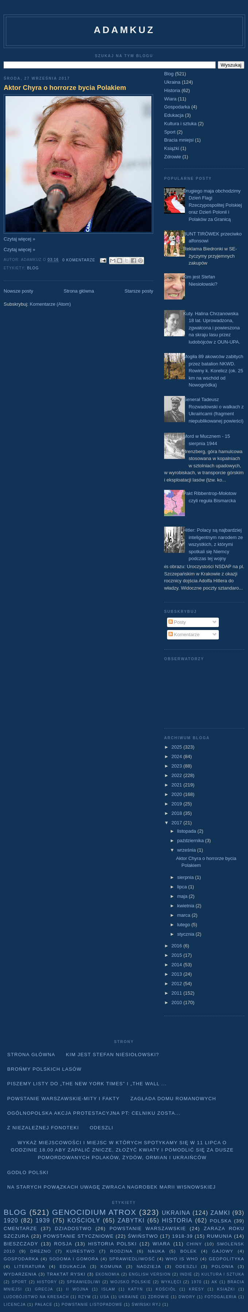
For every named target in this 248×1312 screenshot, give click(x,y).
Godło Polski (28, 1172)
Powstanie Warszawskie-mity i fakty (63, 1098)
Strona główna (79, 291)
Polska (221, 1221)
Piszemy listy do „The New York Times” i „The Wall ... (87, 1083)
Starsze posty (138, 291)
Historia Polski (112, 1243)
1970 (196, 1282)
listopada (187, 831)
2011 (177, 993)
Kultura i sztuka (180, 123)
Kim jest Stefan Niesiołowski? (112, 1054)
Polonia (223, 1266)
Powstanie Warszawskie (147, 1228)
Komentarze (184, 634)
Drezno (40, 1251)
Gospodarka (177, 107)
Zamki (220, 1213)
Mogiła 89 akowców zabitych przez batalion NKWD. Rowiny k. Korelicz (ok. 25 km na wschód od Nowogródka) (213, 371)
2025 (177, 747)
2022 (177, 775)
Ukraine (129, 1297)
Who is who (182, 1258)
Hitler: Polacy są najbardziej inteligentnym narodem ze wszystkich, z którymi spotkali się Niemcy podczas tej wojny (213, 544)
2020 (177, 794)
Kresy (196, 1289)
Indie (186, 1274)
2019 (177, 803)
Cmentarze (20, 1228)
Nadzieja (149, 1266)
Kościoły (83, 1220)
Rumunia (219, 1236)
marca (184, 915)
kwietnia (186, 905)
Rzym (84, 1297)
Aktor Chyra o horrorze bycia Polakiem (65, 87)
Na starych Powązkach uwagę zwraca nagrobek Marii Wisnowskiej (111, 1187)
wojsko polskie (131, 1282)
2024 (177, 756)
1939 (42, 1220)
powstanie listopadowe (92, 1305)
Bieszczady (21, 1243)
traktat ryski (66, 1274)
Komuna (111, 1266)
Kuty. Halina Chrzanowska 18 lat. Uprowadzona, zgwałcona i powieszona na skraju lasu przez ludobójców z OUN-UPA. (211, 328)
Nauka (156, 1251)
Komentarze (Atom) (50, 304)
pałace (44, 1305)
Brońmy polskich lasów (44, 1069)
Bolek (188, 1251)
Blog (33, 268)
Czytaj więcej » (19, 239)
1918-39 (182, 1236)
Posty (177, 622)
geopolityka (226, 1258)
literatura (29, 1266)
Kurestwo (80, 1251)
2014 (177, 964)
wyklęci (171, 1282)
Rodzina (121, 1251)
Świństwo (143, 1236)
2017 (177, 822)
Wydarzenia (20, 1274)
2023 (177, 766)
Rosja (63, 1243)
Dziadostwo (73, 1228)
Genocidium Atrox (94, 1212)
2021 (177, 785)
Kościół (166, 1289)
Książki (171, 148)
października (191, 840)
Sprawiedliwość (132, 1258)
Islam (108, 1289)
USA (104, 1297)
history (47, 1282)
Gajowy (222, 1251)
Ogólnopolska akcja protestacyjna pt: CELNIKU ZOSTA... (94, 1113)
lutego (184, 924)
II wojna (77, 1289)
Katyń (135, 1289)
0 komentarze (78, 260)
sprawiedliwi (83, 1282)
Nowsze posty (18, 291)
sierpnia (186, 877)
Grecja (44, 1289)
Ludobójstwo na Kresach (36, 1297)
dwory (186, 1297)
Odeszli (101, 1127)
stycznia (186, 934)
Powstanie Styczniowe (78, 1236)
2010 (177, 1002)
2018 (177, 813)
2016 (177, 945)
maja (183, 896)
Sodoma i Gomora (73, 1258)
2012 (177, 983)
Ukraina (172, 82)
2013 (177, 974)
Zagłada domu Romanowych (173, 1098)
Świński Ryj (146, 1305)
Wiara (170, 99)
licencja (15, 1305)
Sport (169, 132)
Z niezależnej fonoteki (43, 1127)
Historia (172, 90)
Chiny (194, 1243)
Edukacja (173, 115)
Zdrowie (172, 156)
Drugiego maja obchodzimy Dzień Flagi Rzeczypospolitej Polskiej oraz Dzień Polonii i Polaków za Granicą (212, 205)
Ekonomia (108, 1274)
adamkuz (124, 29)
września (187, 850)
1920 (11, 1220)
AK (214, 1282)
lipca (182, 886)
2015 (177, 955)
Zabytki (130, 1220)
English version (150, 1274)
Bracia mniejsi (179, 140)
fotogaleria (221, 1297)
